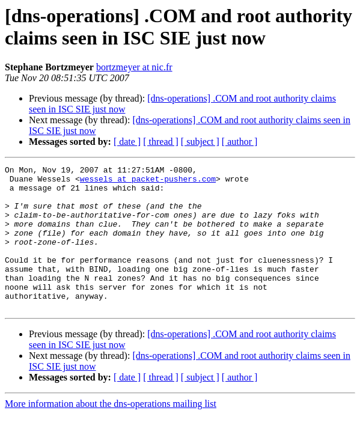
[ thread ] (160, 141)
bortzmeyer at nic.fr (134, 67)
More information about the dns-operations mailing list (110, 432)
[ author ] (240, 141)
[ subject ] (200, 141)
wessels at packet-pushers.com (148, 182)
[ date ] (127, 141)
